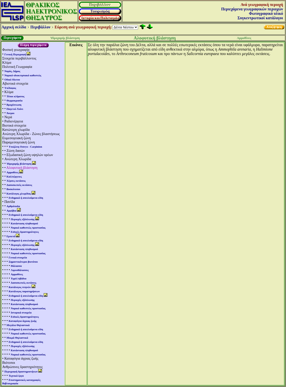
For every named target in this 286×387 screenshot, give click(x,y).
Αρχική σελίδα (13, 27)
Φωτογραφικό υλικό (266, 13)
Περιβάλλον (40, 27)
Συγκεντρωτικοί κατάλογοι (260, 18)
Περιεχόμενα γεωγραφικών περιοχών (252, 9)
